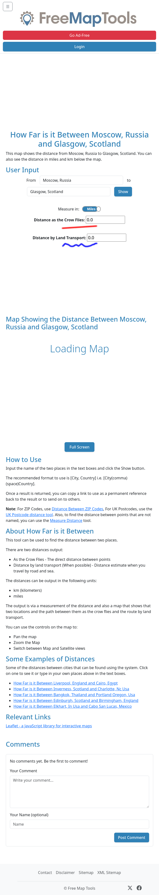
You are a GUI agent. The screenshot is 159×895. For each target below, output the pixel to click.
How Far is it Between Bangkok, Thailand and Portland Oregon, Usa (74, 694)
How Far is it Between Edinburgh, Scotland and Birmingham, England (75, 700)
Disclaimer (65, 872)
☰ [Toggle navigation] (7, 6)
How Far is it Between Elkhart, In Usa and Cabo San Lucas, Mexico (72, 706)
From (31, 180)
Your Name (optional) (29, 814)
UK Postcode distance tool (29, 514)
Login (79, 46)
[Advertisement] (79, 90)
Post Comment (131, 837)
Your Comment (23, 770)
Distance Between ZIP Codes (77, 509)
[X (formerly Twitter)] (129, 888)
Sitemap (86, 872)
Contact (45, 872)
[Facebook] (139, 888)
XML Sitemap (109, 872)
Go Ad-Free (79, 35)
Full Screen (79, 447)
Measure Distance (66, 520)
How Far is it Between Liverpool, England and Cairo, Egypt (65, 683)
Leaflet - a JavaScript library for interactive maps (49, 726)
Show (123, 191)
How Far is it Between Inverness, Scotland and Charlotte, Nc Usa (71, 689)
